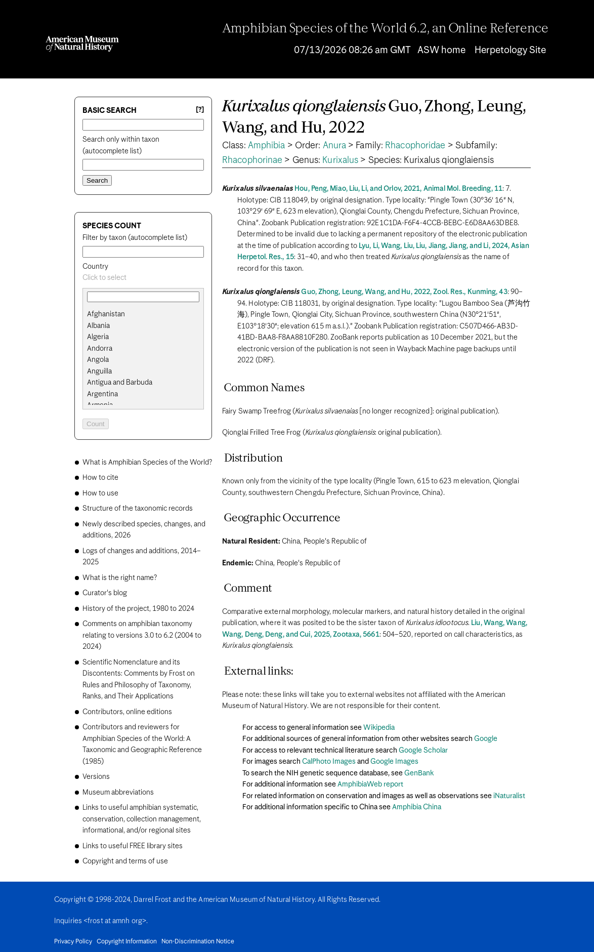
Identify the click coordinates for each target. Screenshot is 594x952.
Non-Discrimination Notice (197, 942)
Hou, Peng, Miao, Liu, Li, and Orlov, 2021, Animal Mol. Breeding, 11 (398, 188)
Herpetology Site (510, 50)
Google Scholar (423, 750)
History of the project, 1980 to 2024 (138, 608)
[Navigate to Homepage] (82, 43)
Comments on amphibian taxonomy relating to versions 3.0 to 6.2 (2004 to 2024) (141, 635)
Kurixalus (340, 160)
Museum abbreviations (118, 792)
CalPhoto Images (329, 761)
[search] (143, 326)
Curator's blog (104, 593)
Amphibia (266, 145)
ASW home (441, 50)
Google (485, 738)
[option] (147, 314)
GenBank (419, 773)
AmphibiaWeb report (370, 784)
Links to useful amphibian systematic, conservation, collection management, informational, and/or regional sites (141, 819)
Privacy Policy (73, 942)
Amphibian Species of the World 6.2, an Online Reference (385, 29)
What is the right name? (119, 578)
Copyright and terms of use (125, 861)
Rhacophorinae (252, 160)
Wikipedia (379, 727)
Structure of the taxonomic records (137, 508)
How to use (100, 493)
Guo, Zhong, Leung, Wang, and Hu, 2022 (374, 118)
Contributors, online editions (127, 712)
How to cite (100, 477)
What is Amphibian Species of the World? (147, 462)
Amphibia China (416, 807)
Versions (96, 776)
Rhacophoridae (415, 145)
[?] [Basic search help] (200, 110)
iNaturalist (509, 796)
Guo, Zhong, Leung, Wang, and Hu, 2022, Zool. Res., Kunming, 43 (404, 292)
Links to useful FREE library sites (132, 846)
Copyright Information (127, 942)
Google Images (394, 761)
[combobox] (143, 278)
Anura (335, 145)
